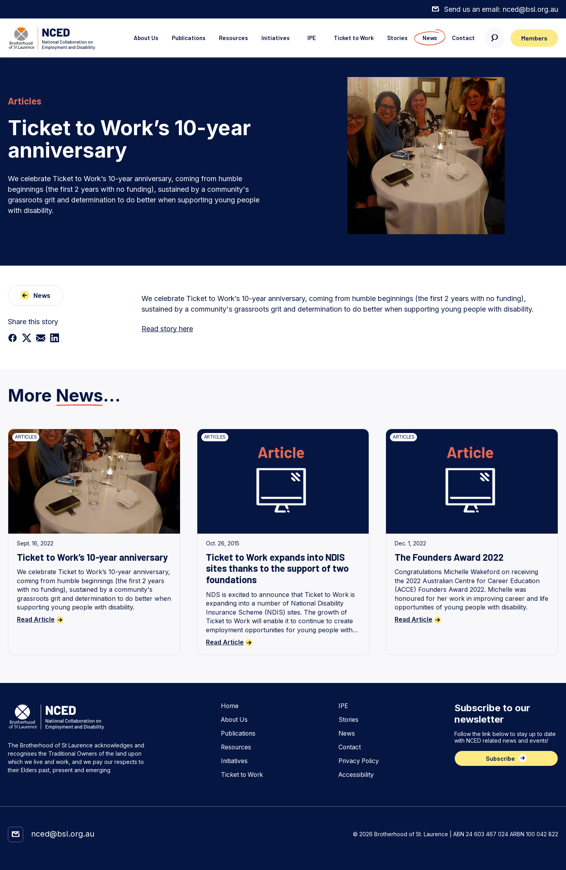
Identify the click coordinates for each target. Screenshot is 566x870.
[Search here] (493, 38)
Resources (227, 37)
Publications (181, 37)
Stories (394, 37)
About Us (138, 37)
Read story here (167, 329)
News (427, 37)
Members (533, 38)
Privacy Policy (359, 761)
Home (229, 705)
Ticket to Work (350, 37)
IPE (307, 37)
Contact (461, 37)
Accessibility (356, 774)
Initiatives (270, 37)
